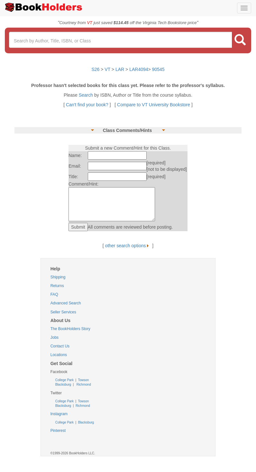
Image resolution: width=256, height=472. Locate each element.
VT (108, 69)
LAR (119, 69)
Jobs (54, 337)
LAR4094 (138, 69)
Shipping (58, 277)
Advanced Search (65, 303)
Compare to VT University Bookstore (153, 104)
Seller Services (63, 312)
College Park (65, 380)
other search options (128, 245)
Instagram (59, 414)
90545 (158, 69)
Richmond (83, 384)
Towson (83, 380)
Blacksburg (63, 384)
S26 (95, 69)
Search (86, 95)
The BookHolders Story (70, 329)
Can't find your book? (88, 104)
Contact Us (59, 346)
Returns (57, 286)
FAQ (54, 294)
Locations (58, 355)
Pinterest (58, 430)
